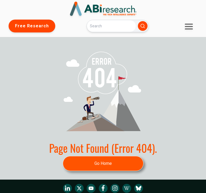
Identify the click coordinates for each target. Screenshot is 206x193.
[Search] (111, 26)
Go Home (103, 163)
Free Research (32, 25)
